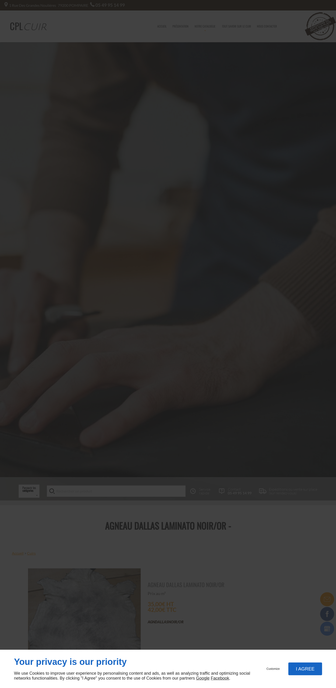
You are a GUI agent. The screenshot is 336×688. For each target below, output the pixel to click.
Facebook (220, 678)
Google (203, 678)
